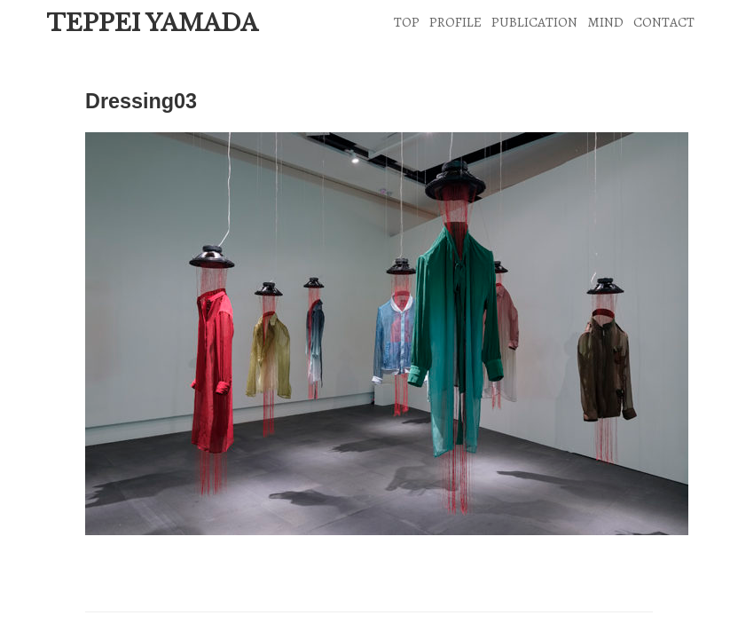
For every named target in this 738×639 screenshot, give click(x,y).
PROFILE (455, 21)
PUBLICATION (534, 21)
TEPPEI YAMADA (152, 23)
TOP (407, 21)
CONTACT (664, 21)
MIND (605, 21)
